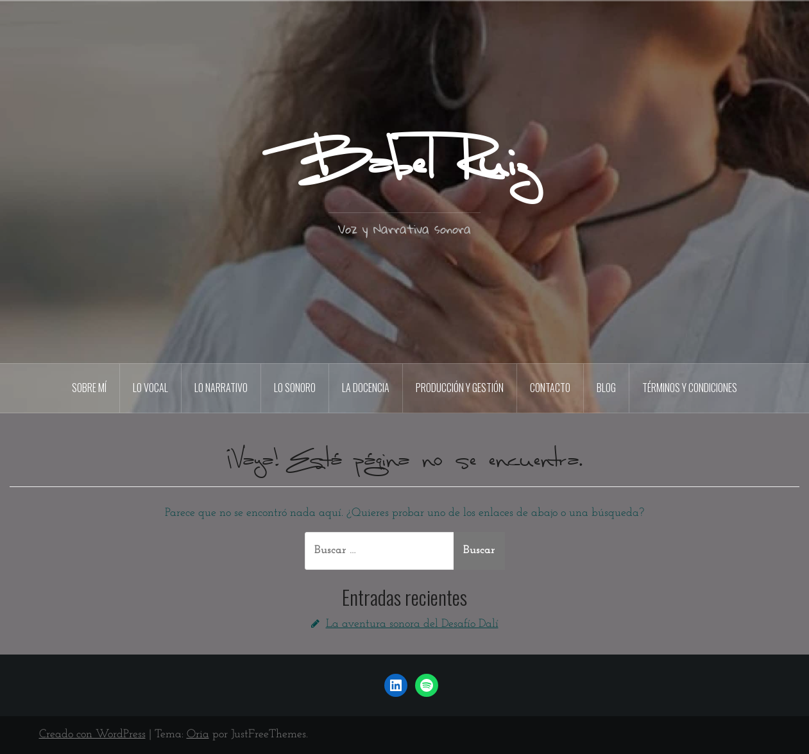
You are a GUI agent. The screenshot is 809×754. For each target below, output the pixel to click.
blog (606, 387)
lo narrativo (221, 387)
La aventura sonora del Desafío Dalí (412, 624)
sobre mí (89, 387)
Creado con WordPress (92, 734)
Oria (198, 734)
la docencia (365, 387)
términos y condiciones (689, 387)
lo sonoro (295, 387)
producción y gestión (460, 387)
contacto (550, 387)
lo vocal (150, 387)
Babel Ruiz (404, 165)
